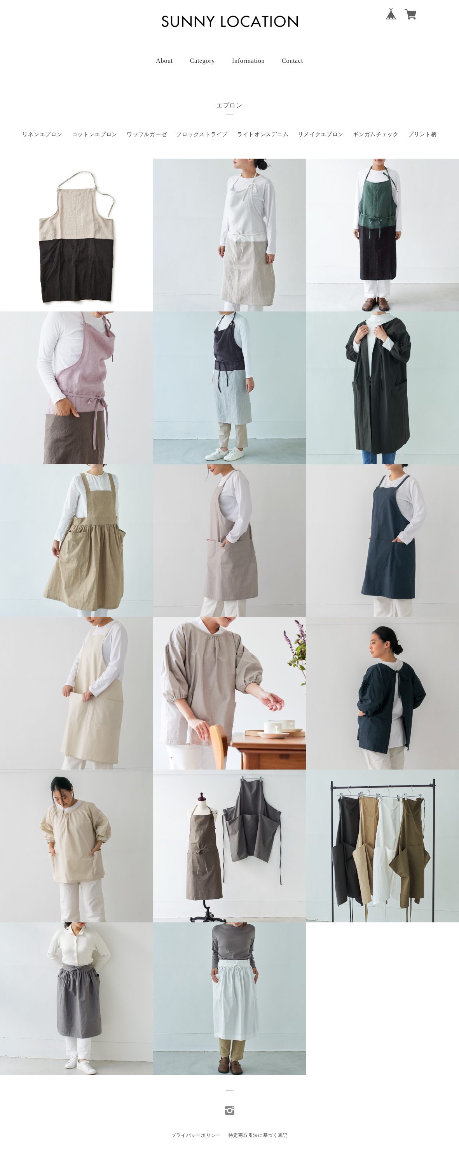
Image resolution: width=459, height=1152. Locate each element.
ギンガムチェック (376, 134)
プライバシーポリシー (196, 1135)
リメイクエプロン (321, 134)
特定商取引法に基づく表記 (258, 1135)
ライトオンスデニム (262, 134)
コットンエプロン (95, 134)
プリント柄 (422, 134)
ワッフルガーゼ (147, 134)
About (164, 60)
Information (248, 60)
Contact (292, 60)
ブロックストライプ (201, 134)
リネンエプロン (42, 134)
